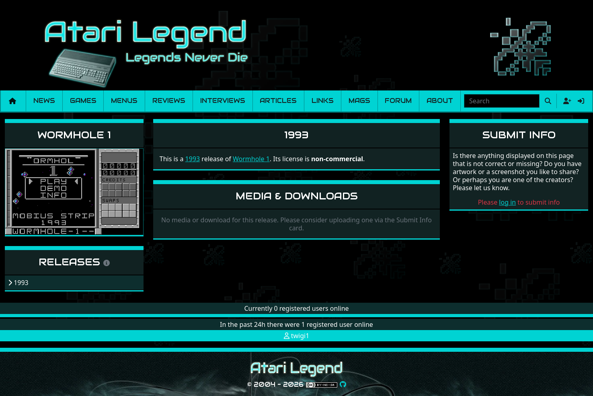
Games (83, 100)
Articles (278, 100)
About (440, 100)
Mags (359, 100)
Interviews (222, 100)
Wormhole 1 (74, 135)
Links (323, 100)
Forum (398, 100)
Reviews (168, 100)
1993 (192, 158)
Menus (124, 100)
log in (507, 202)
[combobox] (502, 101)
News (44, 100)
